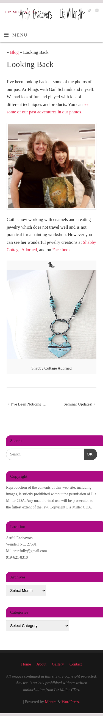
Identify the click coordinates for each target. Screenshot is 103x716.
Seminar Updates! (80, 404)
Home (26, 664)
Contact (75, 664)
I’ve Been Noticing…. (27, 404)
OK (88, 453)
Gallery (58, 664)
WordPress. (71, 702)
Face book (61, 249)
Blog (14, 52)
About (41, 664)
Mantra (51, 702)
